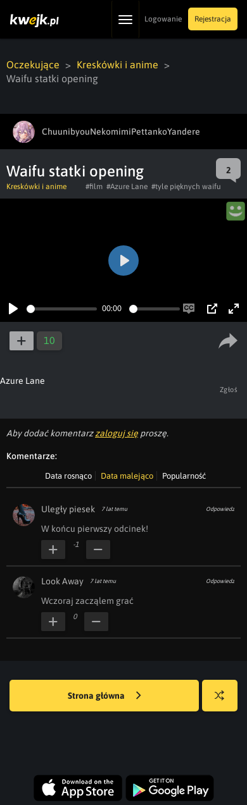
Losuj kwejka (225, 701)
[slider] (62, 309)
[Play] (13, 308)
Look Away (62, 581)
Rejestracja (212, 19)
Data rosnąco (68, 476)
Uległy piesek (68, 509)
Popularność (184, 476)
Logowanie (163, 19)
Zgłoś (229, 389)
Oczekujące (33, 64)
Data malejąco (127, 476)
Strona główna (104, 696)
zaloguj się (116, 433)
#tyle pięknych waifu (186, 186)
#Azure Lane (127, 186)
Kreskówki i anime (117, 64)
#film (94, 186)
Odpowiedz (220, 509)
